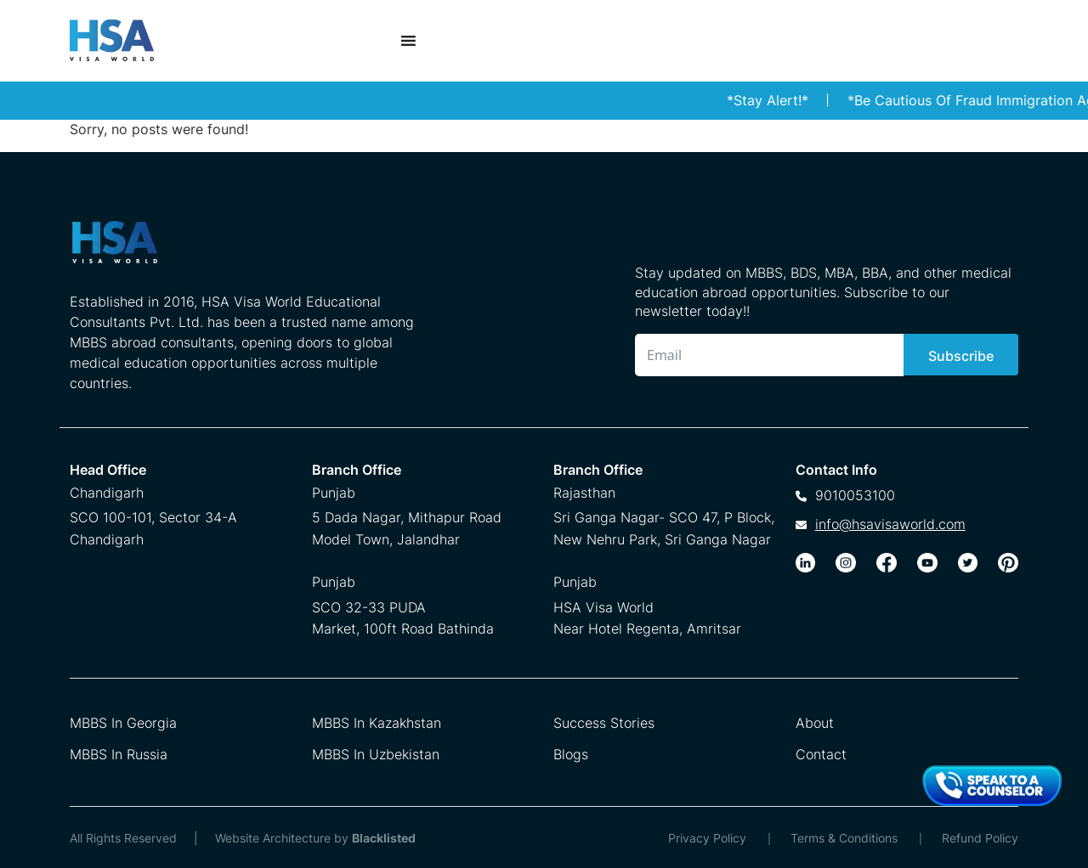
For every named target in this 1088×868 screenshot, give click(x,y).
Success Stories (603, 722)
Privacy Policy (707, 838)
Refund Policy (980, 838)
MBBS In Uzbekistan (375, 754)
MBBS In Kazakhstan (376, 722)
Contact (821, 754)
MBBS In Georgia (123, 722)
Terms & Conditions (844, 838)
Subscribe (961, 355)
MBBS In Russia (118, 754)
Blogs (570, 754)
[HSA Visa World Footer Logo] (247, 249)
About (815, 722)
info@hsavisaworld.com (890, 524)
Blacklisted (384, 838)
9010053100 (855, 495)
